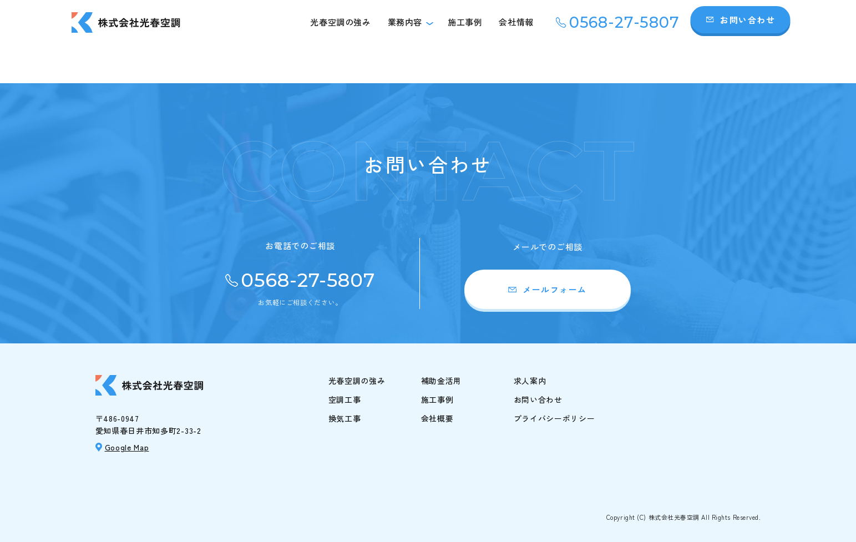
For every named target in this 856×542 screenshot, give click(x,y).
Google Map (127, 447)
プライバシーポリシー (554, 418)
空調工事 (344, 399)
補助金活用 (441, 380)
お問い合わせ (747, 20)
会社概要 (437, 418)
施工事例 (465, 22)
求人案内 (530, 380)
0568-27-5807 (624, 22)
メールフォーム (555, 289)
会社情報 (516, 22)
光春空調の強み (340, 22)
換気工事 (344, 418)
